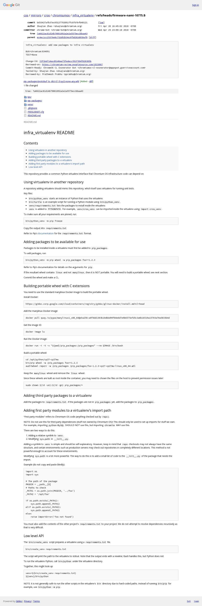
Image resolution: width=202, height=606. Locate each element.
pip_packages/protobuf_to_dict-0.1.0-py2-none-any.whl (51, 81)
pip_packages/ (35, 100)
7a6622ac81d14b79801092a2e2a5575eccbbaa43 (62, 33)
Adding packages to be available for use (49, 153)
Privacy (27, 601)
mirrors (36, 15)
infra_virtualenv (83, 15)
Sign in (195, 4)
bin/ (29, 96)
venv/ (30, 104)
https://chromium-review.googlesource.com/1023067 (72, 64)
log (101, 22)
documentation (46, 233)
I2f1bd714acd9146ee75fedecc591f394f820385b (65, 61)
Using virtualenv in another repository (48, 150)
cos (26, 15)
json (196, 601)
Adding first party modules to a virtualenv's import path (57, 163)
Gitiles (19, 601)
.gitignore (32, 108)
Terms (36, 601)
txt (189, 601)
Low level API (35, 166)
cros (47, 15)
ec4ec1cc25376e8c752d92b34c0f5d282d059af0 (62, 37)
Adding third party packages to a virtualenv (50, 160)
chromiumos (61, 15)
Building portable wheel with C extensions (50, 156)
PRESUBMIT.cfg (36, 111)
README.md (34, 115)
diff (92, 37)
